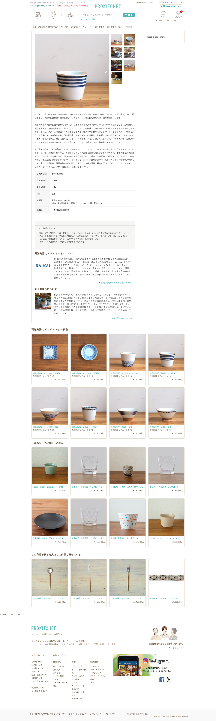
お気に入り (178, 14)
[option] (72, 71)
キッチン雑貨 (58, 676)
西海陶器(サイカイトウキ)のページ (116, 282)
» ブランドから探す (88, 19)
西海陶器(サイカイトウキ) (81, 27)
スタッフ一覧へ (177, 648)
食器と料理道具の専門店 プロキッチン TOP (50, 27)
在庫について (37, 678)
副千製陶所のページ (123, 318)
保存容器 (56, 673)
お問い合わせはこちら (171, 6)
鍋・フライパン (59, 666)
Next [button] (104, 71)
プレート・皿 (77, 666)
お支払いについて (39, 668)
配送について (37, 665)
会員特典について (39, 688)
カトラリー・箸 (78, 686)
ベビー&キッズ (78, 699)
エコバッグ (94, 666)
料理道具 (38, 16)
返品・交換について (40, 675)
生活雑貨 (69, 16)
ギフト (163, 17)
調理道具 (56, 670)
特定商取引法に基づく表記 (137, 714)
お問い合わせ (95, 714)
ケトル (55, 679)
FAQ (106, 714)
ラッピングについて (40, 691)
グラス (74, 682)
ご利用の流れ (37, 662)
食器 (53, 16)
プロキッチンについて (78, 714)
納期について (37, 671)
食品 (92, 682)
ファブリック (95, 673)
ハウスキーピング (97, 670)
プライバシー (117, 714)
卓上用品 (75, 689)
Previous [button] (39, 71)
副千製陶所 (99, 27)
